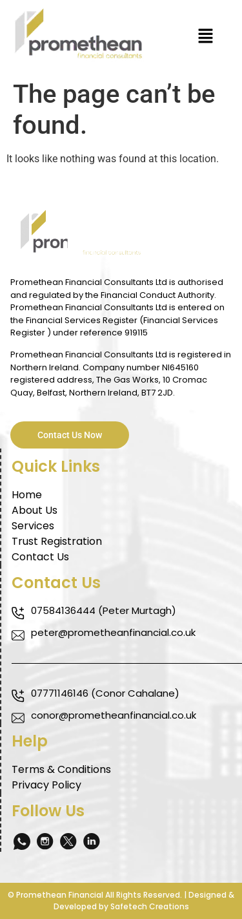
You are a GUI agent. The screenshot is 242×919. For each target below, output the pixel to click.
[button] (206, 37)
